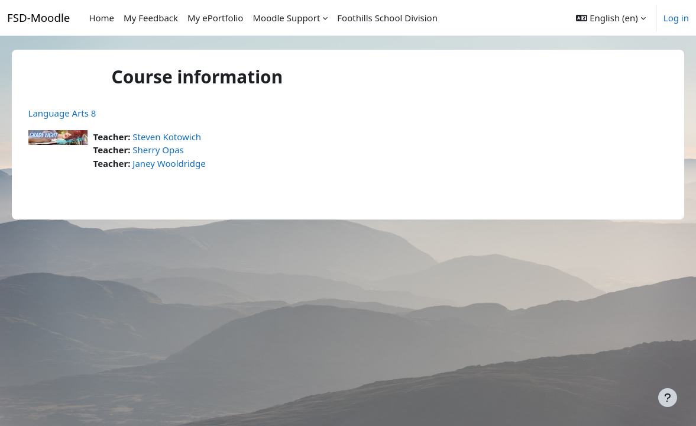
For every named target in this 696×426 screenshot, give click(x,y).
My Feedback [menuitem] (151, 18)
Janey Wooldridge (186, 163)
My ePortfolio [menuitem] (215, 18)
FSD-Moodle (38, 17)
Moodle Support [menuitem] (286, 18)
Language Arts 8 (79, 113)
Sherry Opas (175, 150)
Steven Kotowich (184, 137)
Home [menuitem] (101, 18)
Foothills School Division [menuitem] (387, 18)
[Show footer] (667, 397)
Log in (676, 18)
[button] (610, 18)
